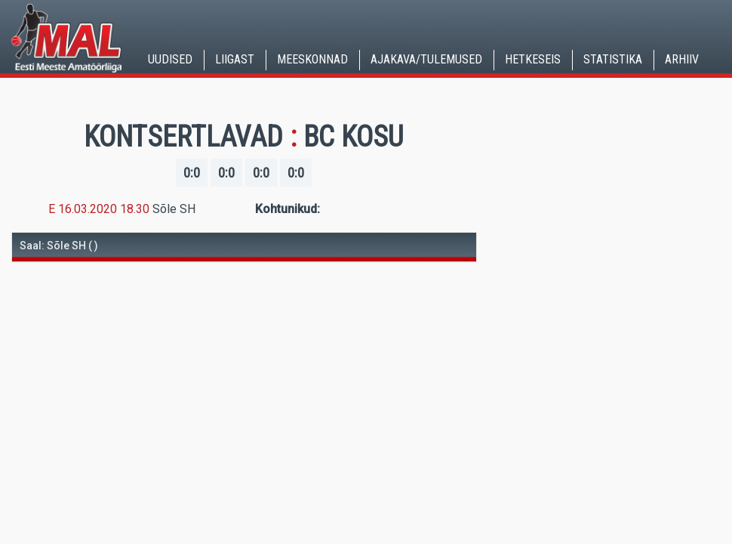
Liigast (234, 59)
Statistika (612, 59)
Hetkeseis (533, 59)
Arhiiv (682, 59)
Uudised (170, 59)
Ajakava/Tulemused (426, 59)
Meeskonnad (312, 59)
